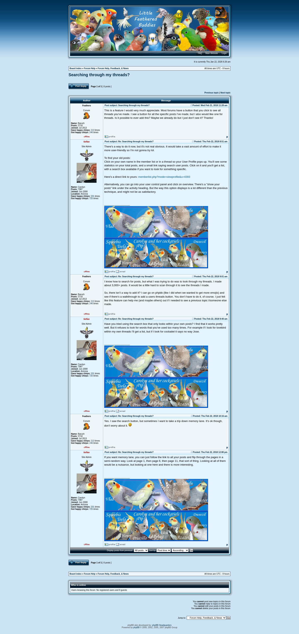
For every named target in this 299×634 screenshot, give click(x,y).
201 (92, 196)
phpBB (136, 627)
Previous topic (211, 93)
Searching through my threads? (99, 74)
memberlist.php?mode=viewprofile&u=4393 (164, 176)
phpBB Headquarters (162, 625)
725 (91, 198)
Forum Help (90, 68)
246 (91, 132)
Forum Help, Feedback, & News (113, 68)
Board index (76, 68)
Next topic (225, 93)
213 (92, 130)
